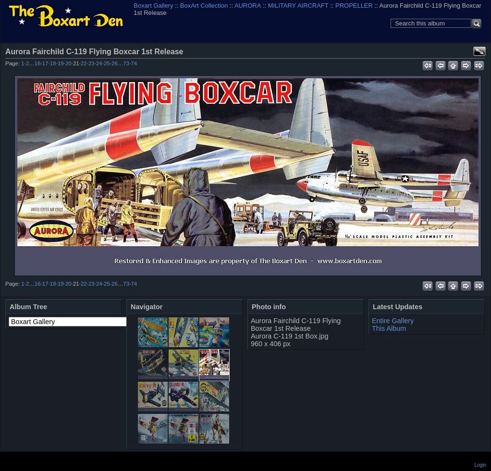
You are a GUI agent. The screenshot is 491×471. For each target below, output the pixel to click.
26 (114, 63)
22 (84, 63)
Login (480, 465)
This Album (389, 328)
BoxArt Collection (204, 5)
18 (53, 63)
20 (68, 63)
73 (126, 63)
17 (45, 63)
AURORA (247, 5)
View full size (479, 51)
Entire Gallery (393, 321)
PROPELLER (354, 5)
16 (38, 63)
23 (91, 63)
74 (134, 63)
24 (99, 63)
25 (107, 63)
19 (61, 63)
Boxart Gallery (153, 5)
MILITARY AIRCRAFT (298, 5)
